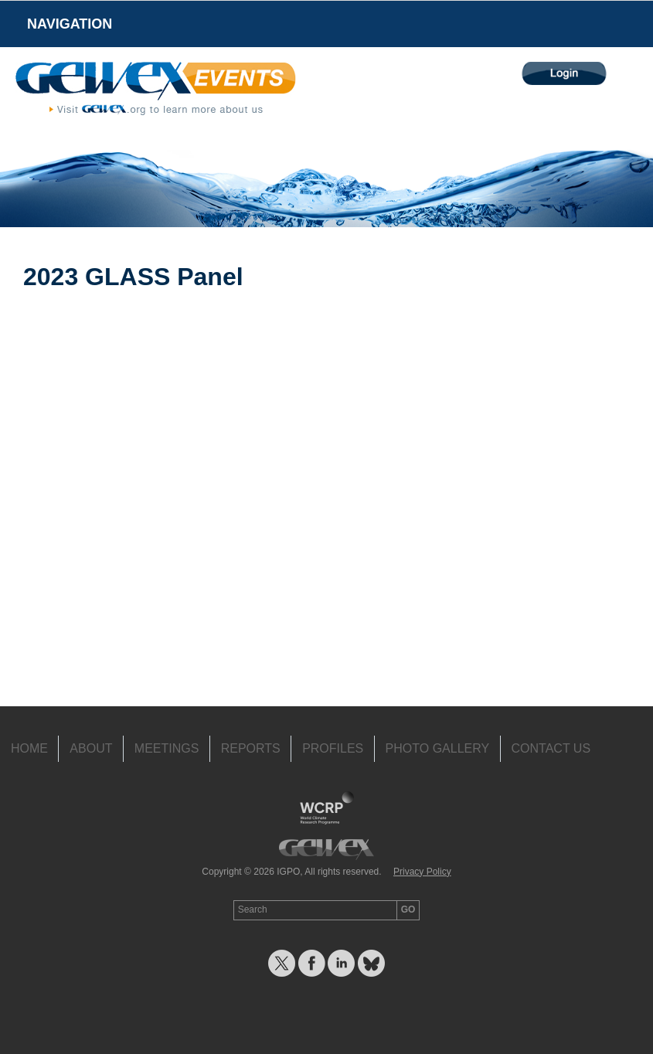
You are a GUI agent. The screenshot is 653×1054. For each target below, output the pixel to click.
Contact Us (551, 748)
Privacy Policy (422, 871)
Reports (251, 748)
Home (29, 748)
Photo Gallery (438, 748)
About (91, 748)
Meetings (166, 748)
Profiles (332, 748)
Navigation (69, 24)
